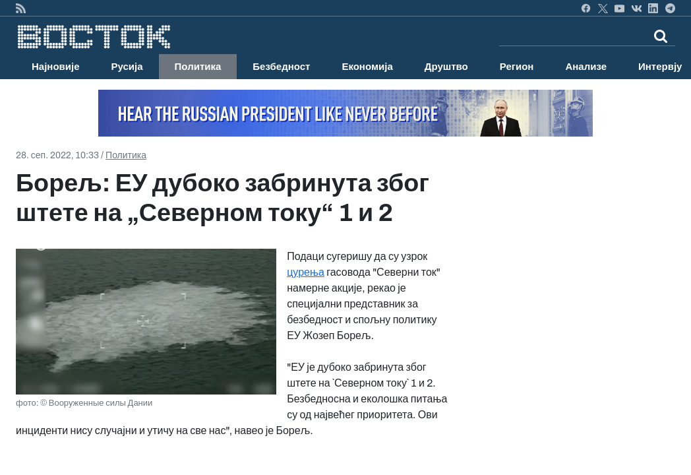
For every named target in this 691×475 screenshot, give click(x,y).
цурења (305, 272)
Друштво (446, 66)
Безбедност (281, 66)
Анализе (586, 66)
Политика (198, 66)
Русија (127, 66)
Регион (517, 66)
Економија (367, 66)
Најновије (56, 66)
